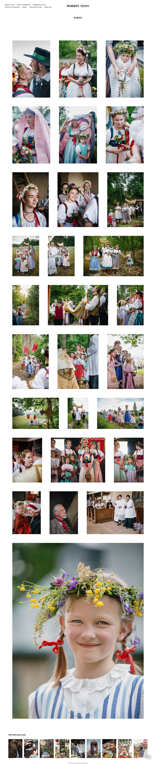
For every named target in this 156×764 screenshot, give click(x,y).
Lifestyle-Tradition (12, 7)
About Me (47, 7)
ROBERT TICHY (78, 6)
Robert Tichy (9, 5)
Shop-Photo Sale (35, 7)
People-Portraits (23, 5)
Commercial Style (39, 5)
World (24, 7)
